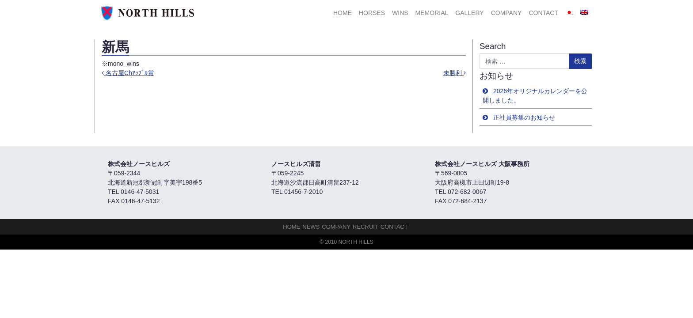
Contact (543, 12)
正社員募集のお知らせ (524, 117)
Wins (400, 12)
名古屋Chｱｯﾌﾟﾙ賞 (128, 72)
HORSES (372, 12)
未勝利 (454, 72)
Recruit (365, 226)
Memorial (432, 12)
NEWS (311, 226)
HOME (342, 12)
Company (506, 12)
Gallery (469, 12)
